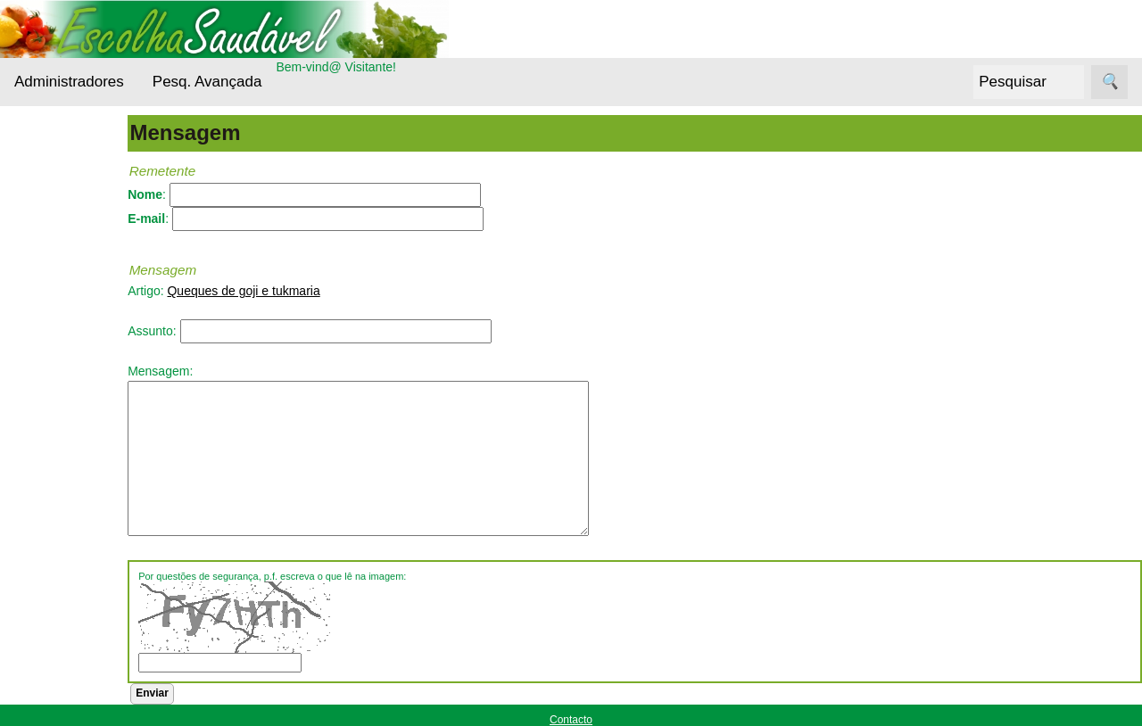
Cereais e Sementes (66, 337)
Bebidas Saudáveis (67, 283)
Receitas (61, 538)
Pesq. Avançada (207, 81)
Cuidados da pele (88, 381)
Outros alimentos (86, 504)
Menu (30, 174)
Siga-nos (38, 583)
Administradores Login (76, 141)
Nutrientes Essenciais (68, 460)
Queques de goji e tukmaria (294, 291)
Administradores (69, 81)
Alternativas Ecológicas (70, 228)
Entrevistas (69, 415)
